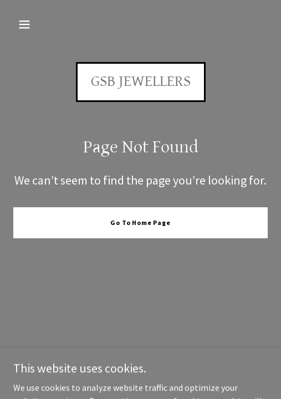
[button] (24, 24)
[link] (141, 82)
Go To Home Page (140, 222)
